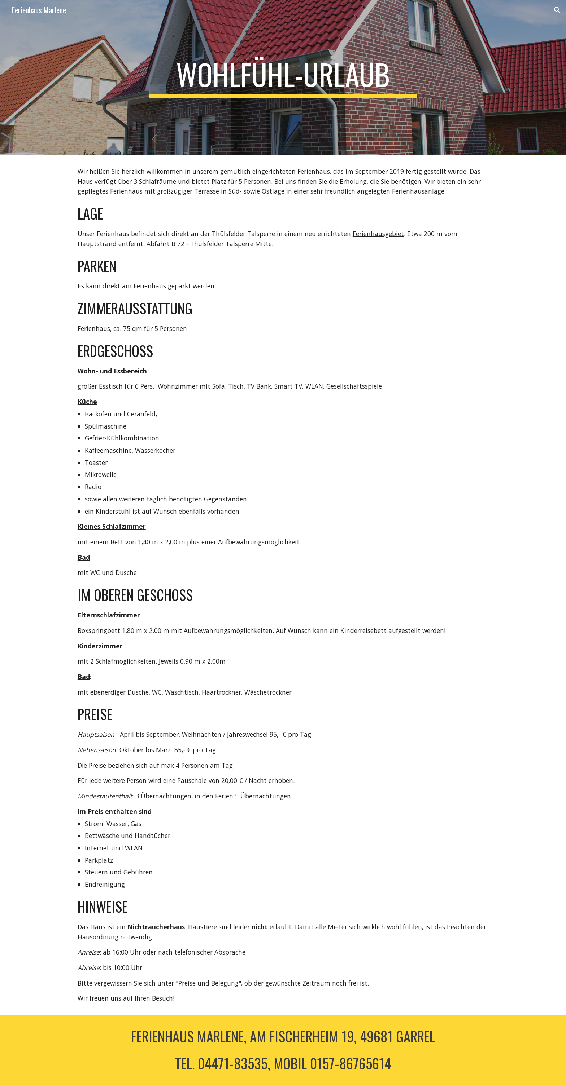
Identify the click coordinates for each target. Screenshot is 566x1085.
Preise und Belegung (208, 983)
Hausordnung (98, 937)
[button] (557, 10)
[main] (283, 77)
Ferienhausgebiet (378, 233)
